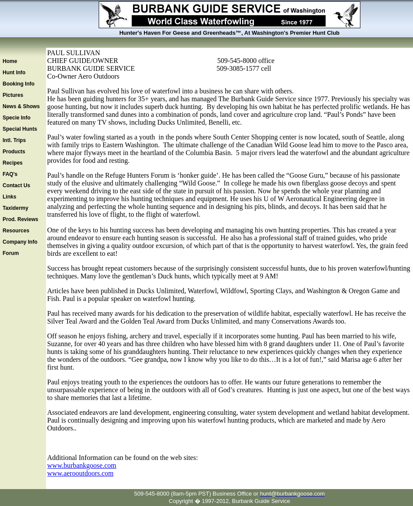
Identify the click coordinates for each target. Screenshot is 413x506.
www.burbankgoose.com (82, 465)
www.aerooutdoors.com (80, 473)
